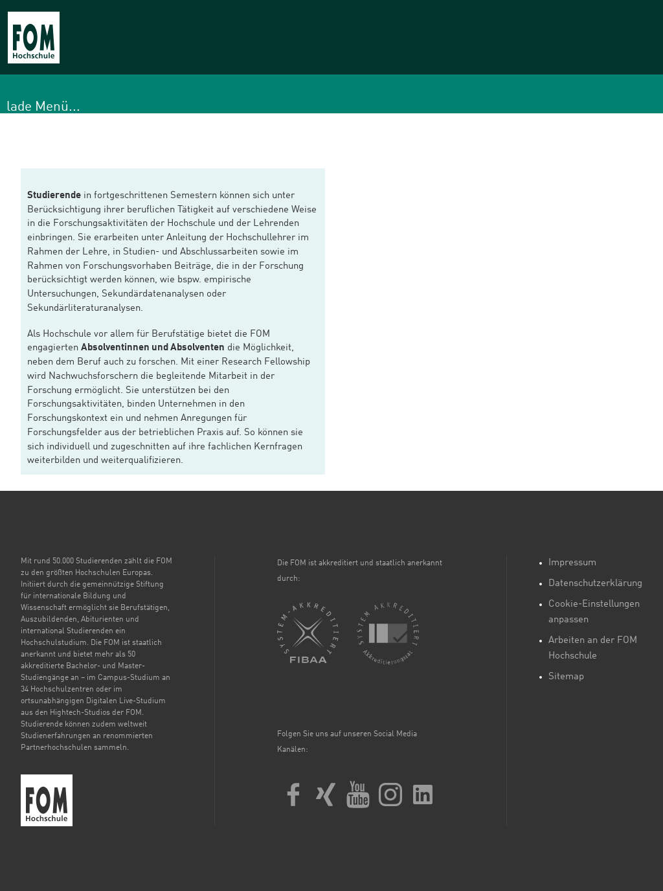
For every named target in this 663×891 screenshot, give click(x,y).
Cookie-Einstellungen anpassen (594, 612)
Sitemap (566, 677)
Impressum (572, 563)
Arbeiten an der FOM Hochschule (592, 648)
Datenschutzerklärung (595, 584)
